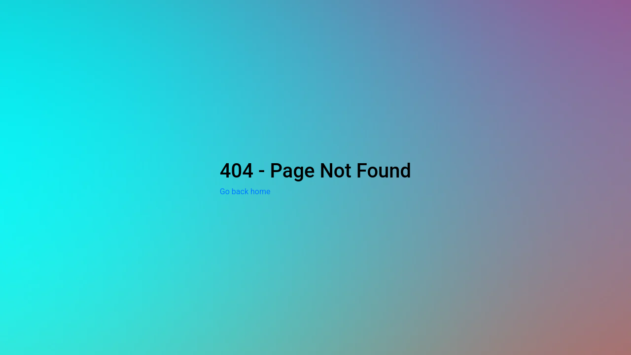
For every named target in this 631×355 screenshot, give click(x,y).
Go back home (245, 191)
